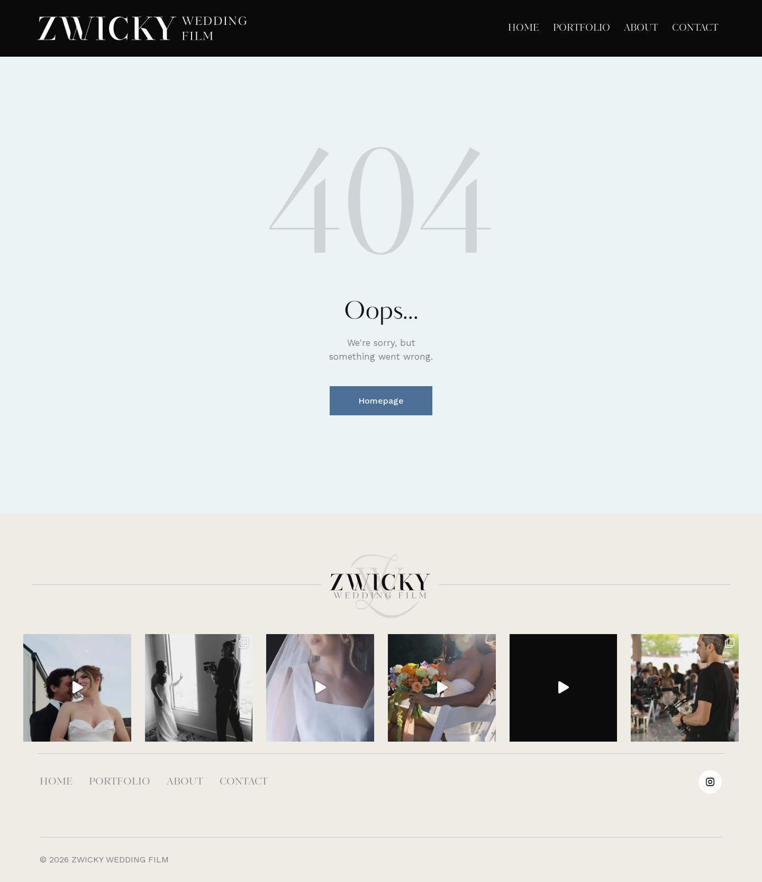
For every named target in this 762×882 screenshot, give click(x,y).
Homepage (381, 401)
